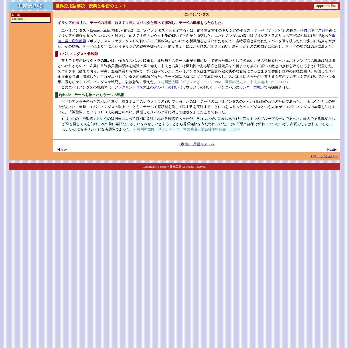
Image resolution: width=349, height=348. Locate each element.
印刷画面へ (19, 19)
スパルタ (104, 36)
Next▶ (332, 149)
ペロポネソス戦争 (314, 30)
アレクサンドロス (129, 87)
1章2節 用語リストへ (197, 144)
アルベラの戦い (166, 87)
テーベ (259, 30)
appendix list (326, 6)
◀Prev (62, 149)
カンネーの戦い (251, 87)
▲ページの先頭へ (324, 156)
